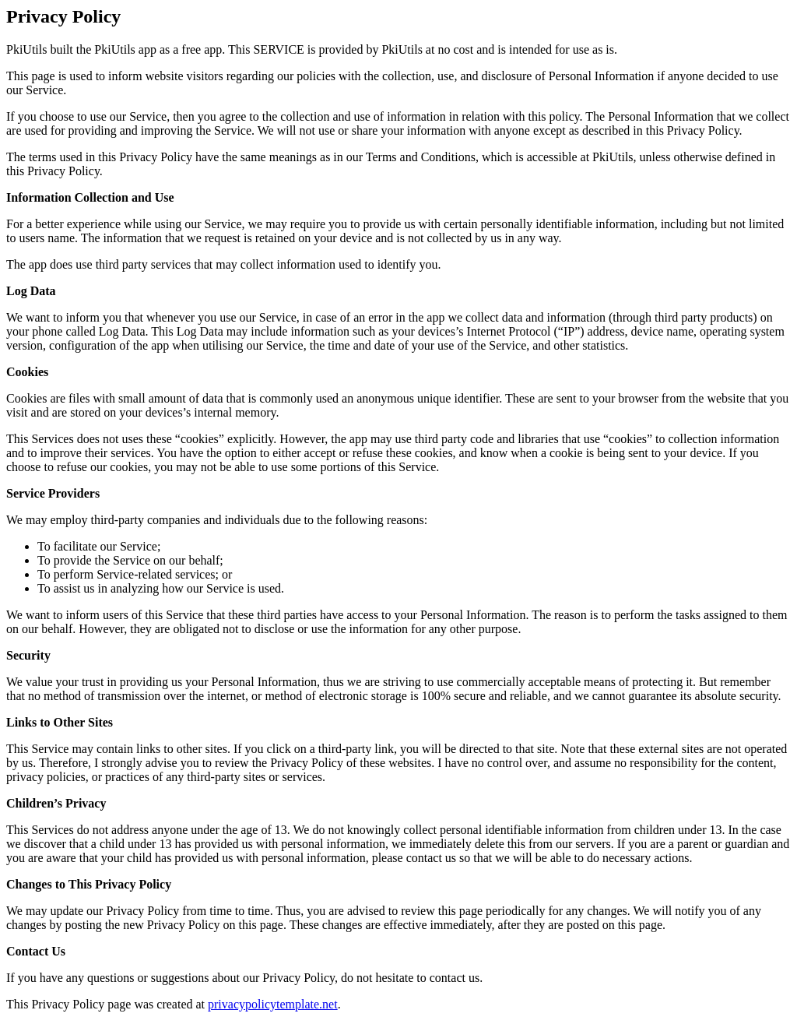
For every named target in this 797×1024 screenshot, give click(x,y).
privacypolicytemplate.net (273, 1004)
